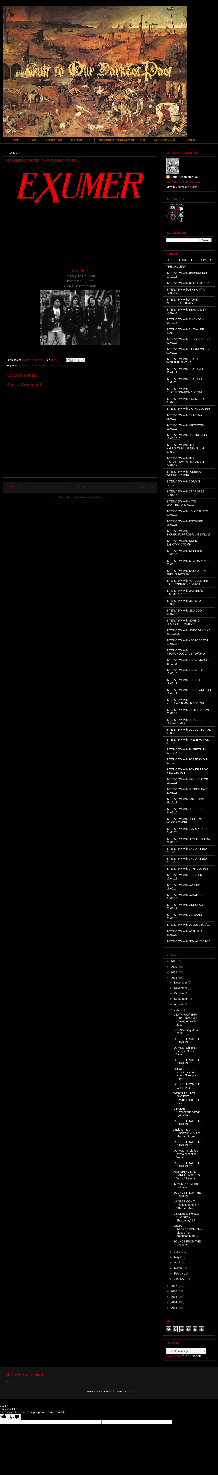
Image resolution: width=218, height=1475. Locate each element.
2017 (174, 1285)
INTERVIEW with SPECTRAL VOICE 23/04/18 (184, 820)
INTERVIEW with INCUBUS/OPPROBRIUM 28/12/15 (188, 532)
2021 (174, 961)
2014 (174, 1302)
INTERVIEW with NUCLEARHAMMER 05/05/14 (185, 701)
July (177, 1009)
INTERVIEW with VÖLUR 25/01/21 (188, 924)
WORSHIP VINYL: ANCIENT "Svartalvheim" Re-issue (186, 1098)
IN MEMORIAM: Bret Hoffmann (186, 1185)
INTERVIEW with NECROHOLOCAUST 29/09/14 (186, 652)
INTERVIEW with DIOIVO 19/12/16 (188, 408)
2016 (174, 1291)
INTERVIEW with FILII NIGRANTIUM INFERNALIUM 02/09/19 (185, 448)
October (179, 993)
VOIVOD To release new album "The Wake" (185, 1154)
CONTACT (191, 140)
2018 (174, 977)
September (181, 998)
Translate (192, 1356)
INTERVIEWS (53, 140)
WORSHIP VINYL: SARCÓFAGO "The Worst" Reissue (187, 1175)
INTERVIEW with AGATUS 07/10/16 (188, 283)
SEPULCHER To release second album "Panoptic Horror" (185, 1073)
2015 (174, 1296)
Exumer (23, 365)
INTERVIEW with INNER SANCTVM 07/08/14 (181, 542)
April (177, 1262)
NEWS (32, 140)
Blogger (131, 1391)
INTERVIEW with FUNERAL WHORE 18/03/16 (183, 473)
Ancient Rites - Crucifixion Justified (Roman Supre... (187, 1133)
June (177, 1251)
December (181, 982)
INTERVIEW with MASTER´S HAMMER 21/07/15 (184, 592)
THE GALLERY (80, 140)
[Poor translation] (14, 1417)
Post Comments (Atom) (87, 497)
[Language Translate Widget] (186, 1351)
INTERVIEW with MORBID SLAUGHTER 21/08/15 (183, 622)
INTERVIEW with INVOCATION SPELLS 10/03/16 (186, 572)
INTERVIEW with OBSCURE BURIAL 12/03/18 (184, 721)
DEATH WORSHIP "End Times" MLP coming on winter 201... (185, 1019)
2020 (174, 966)
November (181, 988)
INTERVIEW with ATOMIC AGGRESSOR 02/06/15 (182, 301)
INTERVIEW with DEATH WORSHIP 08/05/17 (182, 360)
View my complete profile (181, 187)
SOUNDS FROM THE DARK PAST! (49, 365)
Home (81, 487)
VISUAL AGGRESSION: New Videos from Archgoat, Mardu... (187, 1230)
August (178, 1004)
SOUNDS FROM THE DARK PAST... (187, 1040)
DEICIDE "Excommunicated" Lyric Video (186, 1112)
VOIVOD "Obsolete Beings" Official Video (185, 1051)
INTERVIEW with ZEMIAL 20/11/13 (188, 941)
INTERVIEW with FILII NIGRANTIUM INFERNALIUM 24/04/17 (185, 462)
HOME (15, 140)
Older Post (146, 487)
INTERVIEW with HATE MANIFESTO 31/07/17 (181, 503)
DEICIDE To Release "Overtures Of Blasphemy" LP (186, 1217)
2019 (174, 972)
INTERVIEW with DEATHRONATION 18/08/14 (184, 390)
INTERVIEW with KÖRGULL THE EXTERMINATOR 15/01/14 (187, 582)
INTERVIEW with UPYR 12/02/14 (187, 868)
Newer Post (14, 487)
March (178, 1268)
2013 (174, 1307)
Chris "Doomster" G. (184, 176)
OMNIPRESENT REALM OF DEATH (122, 140)
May (177, 1257)
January (179, 1278)
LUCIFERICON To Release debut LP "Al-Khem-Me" (186, 1205)
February (180, 1273)
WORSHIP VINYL (165, 140)
